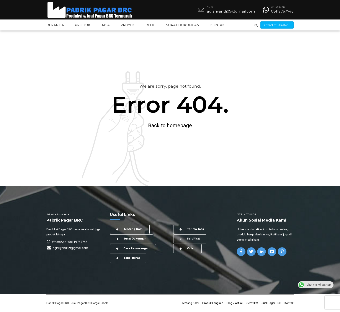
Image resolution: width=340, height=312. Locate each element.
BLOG (150, 25)
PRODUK (82, 25)
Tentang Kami (190, 303)
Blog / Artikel (235, 303)
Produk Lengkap (212, 303)
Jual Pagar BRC (271, 303)
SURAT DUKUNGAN (182, 25)
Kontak (289, 303)
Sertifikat (252, 303)
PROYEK (128, 25)
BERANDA (55, 25)
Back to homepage (170, 125)
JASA (105, 25)
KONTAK (217, 25)
